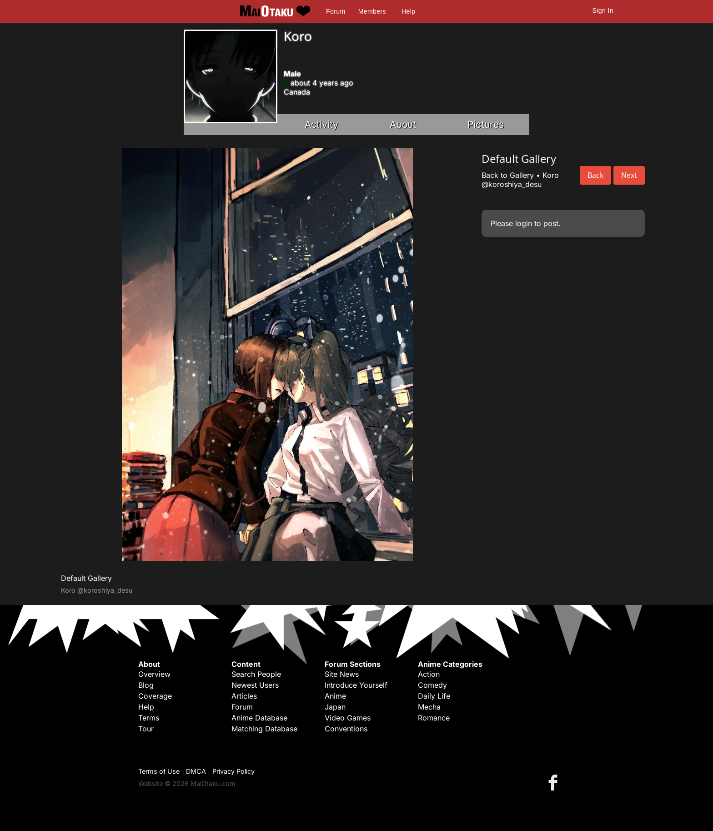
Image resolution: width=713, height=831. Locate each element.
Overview (154, 674)
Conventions (346, 728)
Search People (256, 674)
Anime (335, 695)
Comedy (432, 685)
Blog (146, 685)
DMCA (196, 771)
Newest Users (255, 685)
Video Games (348, 717)
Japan (335, 706)
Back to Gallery (508, 175)
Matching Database (264, 728)
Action (429, 674)
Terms (148, 717)
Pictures (485, 124)
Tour (146, 728)
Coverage (155, 695)
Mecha (429, 706)
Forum (335, 11)
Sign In (602, 10)
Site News (342, 674)
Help (408, 11)
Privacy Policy (233, 771)
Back (595, 175)
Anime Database (259, 717)
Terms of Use (159, 771)
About (403, 124)
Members (372, 11)
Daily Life (434, 695)
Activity (321, 124)
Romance (434, 717)
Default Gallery (86, 578)
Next (629, 175)
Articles (244, 695)
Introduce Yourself (356, 685)
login (523, 223)
